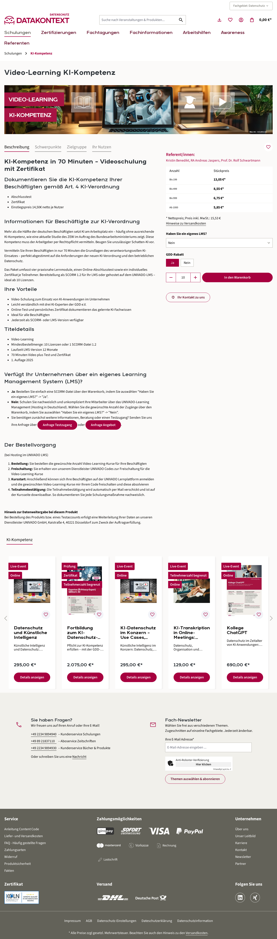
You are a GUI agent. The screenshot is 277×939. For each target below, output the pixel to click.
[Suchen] (181, 20)
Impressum (72, 920)
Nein (187, 262)
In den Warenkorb (237, 277)
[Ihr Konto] (241, 20)
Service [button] (11, 819)
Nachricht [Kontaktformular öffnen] (79, 756)
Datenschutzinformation (195, 920)
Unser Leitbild (245, 836)
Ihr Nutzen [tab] (101, 147)
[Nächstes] (269, 620)
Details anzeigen (32, 677)
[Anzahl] (183, 277)
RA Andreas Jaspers (205, 160)
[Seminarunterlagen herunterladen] (219, 20)
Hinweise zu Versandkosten (186, 223)
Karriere (241, 843)
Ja (172, 262)
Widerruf (10, 856)
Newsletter (243, 856)
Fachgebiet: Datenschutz (251, 6)
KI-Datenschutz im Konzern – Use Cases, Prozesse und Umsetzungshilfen (138, 633)
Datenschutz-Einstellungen (116, 920)
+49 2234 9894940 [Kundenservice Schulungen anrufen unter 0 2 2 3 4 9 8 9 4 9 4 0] (43, 734)
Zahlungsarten (15, 850)
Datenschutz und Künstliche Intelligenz (30, 633)
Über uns (241, 829)
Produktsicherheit (17, 863)
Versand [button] (104, 884)
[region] (138, 620)
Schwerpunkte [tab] (48, 147)
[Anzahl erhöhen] (195, 277)
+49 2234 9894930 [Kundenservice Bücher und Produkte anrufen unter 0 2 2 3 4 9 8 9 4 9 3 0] (43, 748)
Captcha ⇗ (222, 769)
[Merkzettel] (230, 20)
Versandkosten (197, 933)
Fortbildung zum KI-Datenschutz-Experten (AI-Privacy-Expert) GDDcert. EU (84, 633)
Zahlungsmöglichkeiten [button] (119, 819)
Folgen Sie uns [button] (248, 884)
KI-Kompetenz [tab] (19, 540)
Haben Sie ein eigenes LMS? (186, 233)
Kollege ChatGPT (237, 630)
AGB (89, 920)
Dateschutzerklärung (157, 920)
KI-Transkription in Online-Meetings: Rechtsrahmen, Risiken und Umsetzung (192, 633)
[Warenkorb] (260, 20)
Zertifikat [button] (13, 884)
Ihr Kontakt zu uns (191, 297)
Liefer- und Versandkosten (23, 836)
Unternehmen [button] (248, 819)
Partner (240, 863)
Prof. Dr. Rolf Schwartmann (240, 160)
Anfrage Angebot (103, 425)
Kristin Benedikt (177, 160)
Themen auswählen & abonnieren (195, 779)
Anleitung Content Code (21, 829)
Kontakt (241, 850)
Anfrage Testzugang (57, 425)
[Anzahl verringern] (171, 277)
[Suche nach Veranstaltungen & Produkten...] (137, 20)
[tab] (16, 147)
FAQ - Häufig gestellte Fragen (25, 843)
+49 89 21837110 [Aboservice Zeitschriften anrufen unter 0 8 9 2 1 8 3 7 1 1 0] (43, 741)
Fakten (9, 870)
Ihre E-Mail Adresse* (179, 739)
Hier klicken (203, 764)
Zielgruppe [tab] (77, 147)
